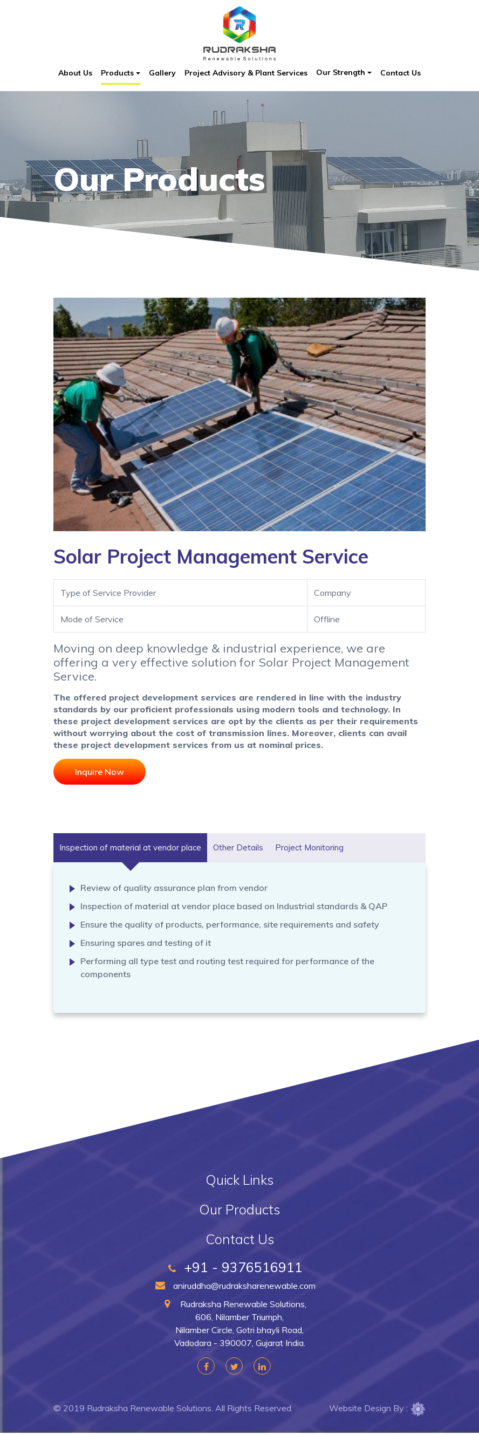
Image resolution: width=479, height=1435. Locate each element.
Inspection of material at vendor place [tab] (130, 847)
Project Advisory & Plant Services (245, 73)
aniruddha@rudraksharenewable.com (239, 1285)
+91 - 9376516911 (239, 1267)
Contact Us (400, 73)
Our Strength (340, 72)
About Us (75, 73)
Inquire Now (99, 771)
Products (117, 73)
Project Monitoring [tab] (309, 847)
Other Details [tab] (238, 847)
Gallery (162, 73)
